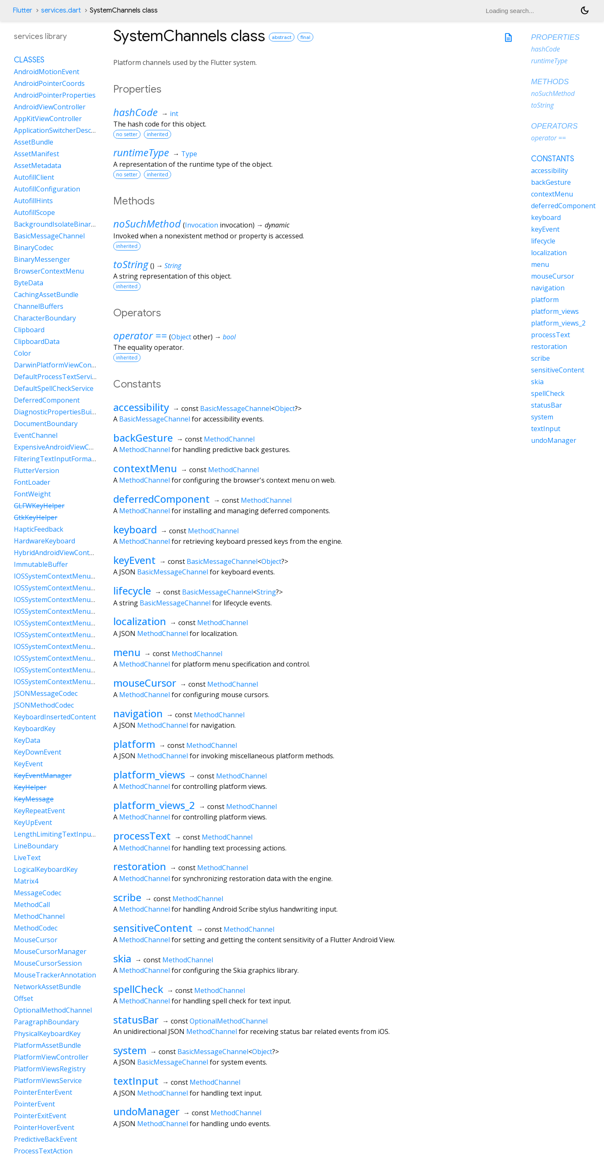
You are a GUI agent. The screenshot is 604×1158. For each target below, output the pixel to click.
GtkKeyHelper (35, 517)
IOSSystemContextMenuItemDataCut (72, 611)
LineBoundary (36, 845)
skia (122, 958)
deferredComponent (161, 499)
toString (130, 264)
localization (139, 621)
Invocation (201, 225)
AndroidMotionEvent (46, 71)
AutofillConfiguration (47, 189)
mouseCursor (144, 683)
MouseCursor (35, 939)
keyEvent (134, 560)
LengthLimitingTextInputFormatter (69, 834)
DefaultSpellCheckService (54, 388)
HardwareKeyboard (44, 540)
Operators (554, 126)
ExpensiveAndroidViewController (65, 447)
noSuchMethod (147, 223)
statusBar (136, 1019)
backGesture (143, 438)
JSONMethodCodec (44, 705)
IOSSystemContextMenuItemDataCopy (75, 587)
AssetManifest (36, 153)
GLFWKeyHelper (39, 505)
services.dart (61, 10)
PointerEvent (34, 1104)
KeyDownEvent (37, 752)
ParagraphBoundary (46, 1021)
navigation (138, 713)
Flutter (22, 10)
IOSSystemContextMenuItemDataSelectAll (80, 670)
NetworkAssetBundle (47, 986)
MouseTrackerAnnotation (55, 975)
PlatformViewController (51, 1057)
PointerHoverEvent (44, 1127)
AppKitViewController (48, 118)
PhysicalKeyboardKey (47, 1033)
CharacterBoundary (45, 318)
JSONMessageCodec (46, 693)
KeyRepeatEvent (39, 810)
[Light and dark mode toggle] (584, 10)
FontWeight (32, 494)
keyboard (135, 529)
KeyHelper (30, 787)
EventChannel (35, 435)
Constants (552, 158)
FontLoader (32, 482)
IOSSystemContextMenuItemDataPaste (76, 646)
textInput (136, 1081)
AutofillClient (34, 177)
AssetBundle (33, 142)
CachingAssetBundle (46, 294)
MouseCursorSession (48, 963)
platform (134, 744)
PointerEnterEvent (43, 1092)
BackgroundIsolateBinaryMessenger (72, 224)
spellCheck (138, 989)
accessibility (141, 407)
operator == (140, 335)
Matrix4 (26, 881)
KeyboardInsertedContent (55, 716)
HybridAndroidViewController (60, 552)
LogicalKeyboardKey (46, 869)
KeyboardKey (34, 728)
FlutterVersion (36, 470)
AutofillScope (34, 212)
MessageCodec (37, 892)
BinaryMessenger (42, 259)
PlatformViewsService (48, 1080)
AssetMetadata (37, 165)
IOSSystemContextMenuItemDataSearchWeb (85, 658)
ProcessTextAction (43, 1150)
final (305, 37)
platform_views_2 (154, 805)
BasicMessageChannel (235, 408)
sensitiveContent (153, 928)
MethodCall (32, 904)
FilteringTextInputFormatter (58, 458)
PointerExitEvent (40, 1115)
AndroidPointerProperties (55, 95)
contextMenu (145, 468)
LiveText (27, 857)
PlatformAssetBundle (47, 1045)
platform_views (149, 774)
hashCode (135, 112)
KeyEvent (28, 763)
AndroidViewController (50, 106)
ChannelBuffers (38, 306)
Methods (550, 82)
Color (22, 353)
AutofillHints (33, 200)
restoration (139, 866)
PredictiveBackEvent (45, 1139)
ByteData (28, 282)
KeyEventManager (43, 775)
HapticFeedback (38, 529)
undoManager (146, 1111)
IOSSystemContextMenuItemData (67, 576)
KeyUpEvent (33, 822)
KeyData (27, 740)
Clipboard (29, 329)
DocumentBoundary (46, 423)
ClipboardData (37, 341)
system (129, 1050)
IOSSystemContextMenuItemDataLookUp (79, 634)
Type (189, 153)
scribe (127, 897)
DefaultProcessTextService (56, 376)
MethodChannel (229, 439)
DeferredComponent (47, 400)
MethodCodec (35, 928)
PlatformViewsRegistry (50, 1068)
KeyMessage (34, 799)
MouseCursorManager (50, 951)
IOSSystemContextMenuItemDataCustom (79, 599)
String (172, 265)
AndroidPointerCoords (49, 83)
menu (127, 652)
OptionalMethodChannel (229, 1021)
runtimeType (141, 152)
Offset (23, 998)
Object (181, 336)
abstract (282, 37)
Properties (555, 37)
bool (229, 336)
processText (142, 836)
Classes (29, 60)
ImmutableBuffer (41, 564)
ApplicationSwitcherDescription (63, 130)
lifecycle (132, 590)
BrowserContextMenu (49, 271)
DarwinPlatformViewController (62, 365)
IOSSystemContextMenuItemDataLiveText (80, 623)
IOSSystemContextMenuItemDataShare (76, 681)
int (174, 113)
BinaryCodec (33, 247)
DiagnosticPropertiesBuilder (59, 411)
